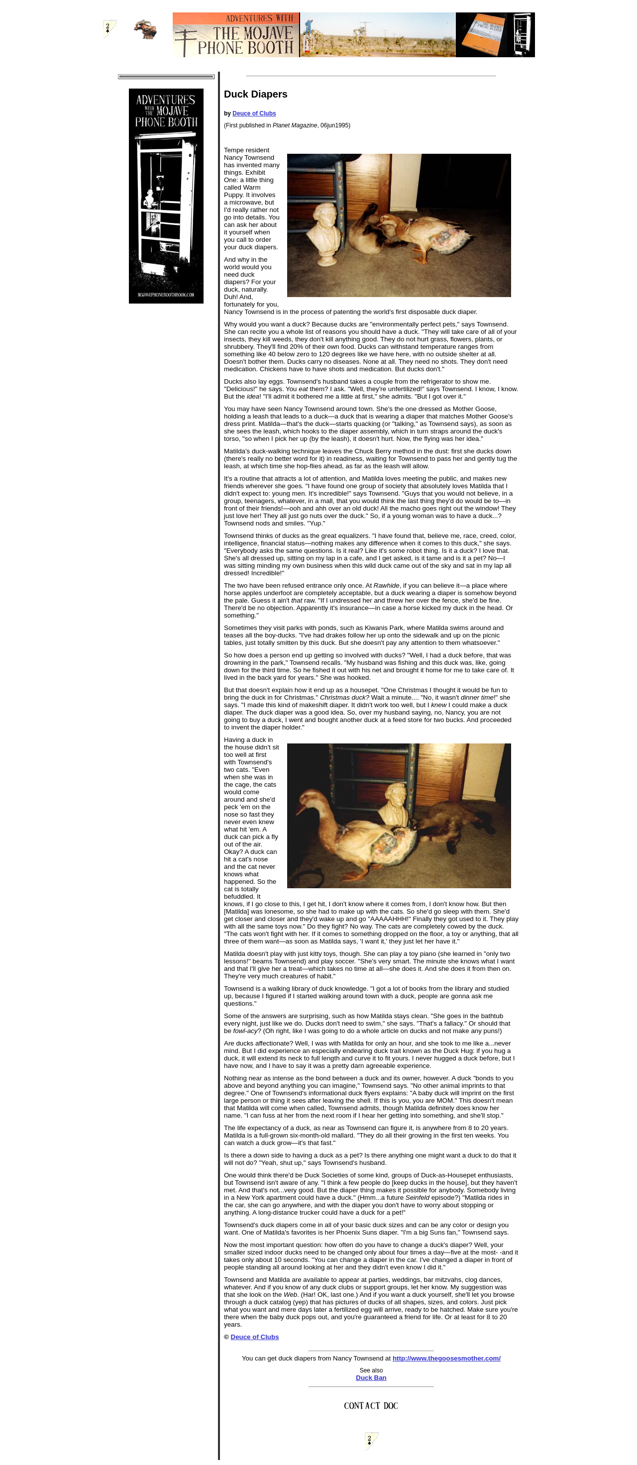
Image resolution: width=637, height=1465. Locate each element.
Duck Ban (371, 1377)
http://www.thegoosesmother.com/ (447, 1358)
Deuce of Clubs (254, 113)
